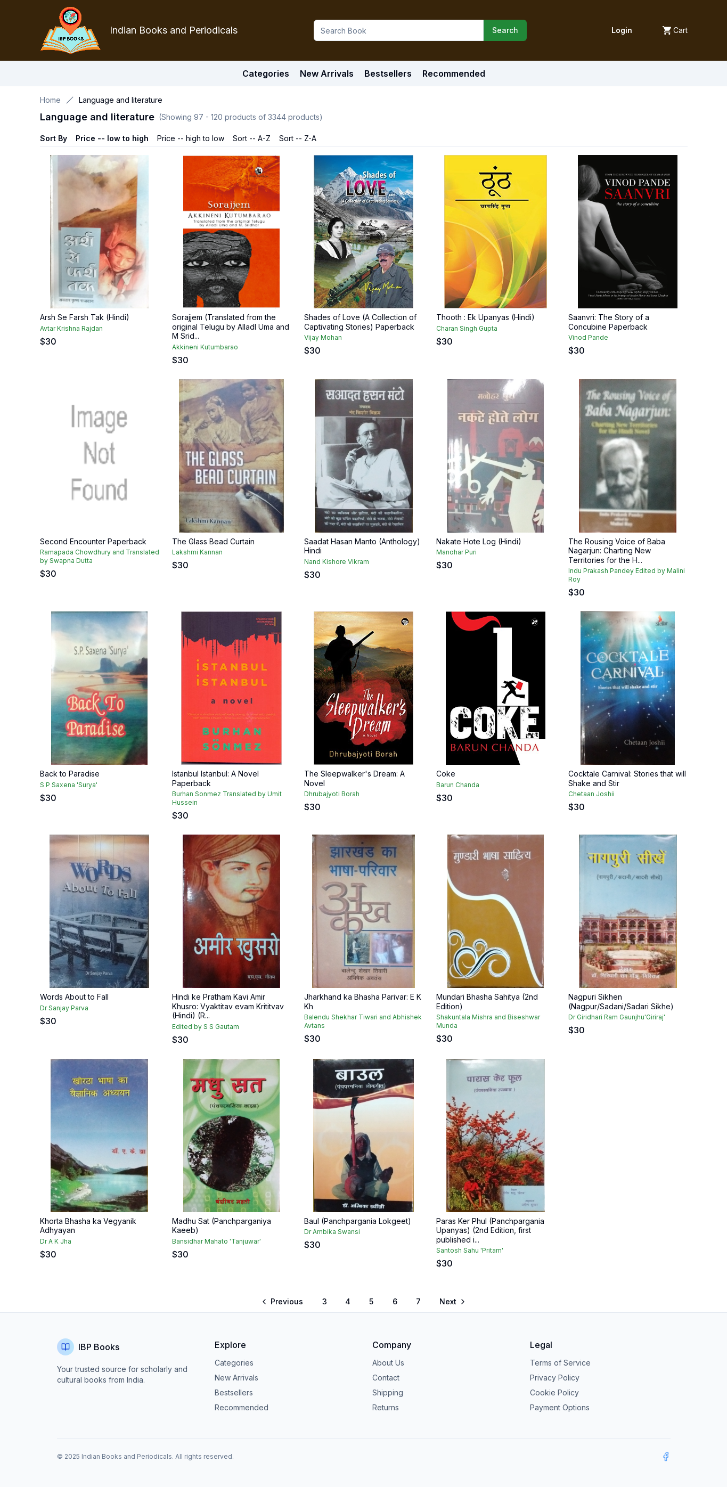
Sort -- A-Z (252, 138)
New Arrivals (236, 1377)
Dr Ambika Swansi (332, 1232)
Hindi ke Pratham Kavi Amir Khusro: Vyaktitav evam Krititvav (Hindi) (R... (228, 1006)
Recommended (241, 1407)
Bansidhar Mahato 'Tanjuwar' (216, 1241)
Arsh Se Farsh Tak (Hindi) (84, 317)
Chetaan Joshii (591, 794)
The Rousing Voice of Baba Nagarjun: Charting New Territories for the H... (616, 551)
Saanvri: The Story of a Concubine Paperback (608, 322)
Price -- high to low (190, 138)
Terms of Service (560, 1362)
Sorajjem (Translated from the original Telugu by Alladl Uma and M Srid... (230, 326)
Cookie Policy (554, 1392)
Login (621, 30)
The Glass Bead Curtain (213, 541)
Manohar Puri (456, 552)
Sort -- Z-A (297, 138)
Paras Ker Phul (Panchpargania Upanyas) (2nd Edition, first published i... (490, 1230)
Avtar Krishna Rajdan (71, 328)
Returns (385, 1407)
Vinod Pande (588, 337)
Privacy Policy (554, 1377)
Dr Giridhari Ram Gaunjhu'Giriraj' (616, 1017)
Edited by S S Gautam (205, 1027)
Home (50, 99)
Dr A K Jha (55, 1241)
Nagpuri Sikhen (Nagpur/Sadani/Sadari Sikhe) (621, 1001)
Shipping (387, 1392)
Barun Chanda (457, 785)
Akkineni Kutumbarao (205, 347)
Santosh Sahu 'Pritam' (469, 1250)
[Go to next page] (451, 1301)
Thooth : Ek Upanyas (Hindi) (485, 317)
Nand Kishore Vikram (336, 562)
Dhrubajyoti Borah (332, 794)
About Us (388, 1362)
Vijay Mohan (323, 337)
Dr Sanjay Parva (64, 1008)
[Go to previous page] (283, 1301)
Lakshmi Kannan (197, 552)
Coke (445, 773)
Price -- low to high (112, 138)
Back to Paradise (70, 773)
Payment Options (560, 1407)
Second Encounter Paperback (93, 541)
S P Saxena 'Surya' (68, 785)
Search (505, 30)
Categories (265, 73)
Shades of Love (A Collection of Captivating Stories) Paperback (360, 322)
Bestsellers (234, 1392)
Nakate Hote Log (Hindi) (478, 541)
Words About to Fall (74, 996)
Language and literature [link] (120, 99)
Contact (385, 1377)
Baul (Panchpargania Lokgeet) (357, 1220)
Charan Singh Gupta (466, 328)
